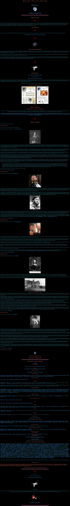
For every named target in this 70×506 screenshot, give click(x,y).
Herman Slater (43, 447)
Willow (60, 410)
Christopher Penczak (36, 445)
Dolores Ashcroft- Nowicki (42, 215)
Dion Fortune (41, 216)
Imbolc (29, 395)
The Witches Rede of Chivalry (39, 376)
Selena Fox (23, 455)
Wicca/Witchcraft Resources (36, 389)
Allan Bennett (15, 314)
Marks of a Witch (66, 389)
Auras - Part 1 (57, 391)
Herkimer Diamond (3, 421)
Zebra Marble (11, 422)
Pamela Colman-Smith (61, 453)
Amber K (63, 443)
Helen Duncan (33, 447)
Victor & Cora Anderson (9, 457)
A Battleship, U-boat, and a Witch (22, 429)
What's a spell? (43, 389)
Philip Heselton (45, 454)
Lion (45, 406)
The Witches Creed (55, 375)
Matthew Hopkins (8, 452)
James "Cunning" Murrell (39, 448)
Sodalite (64, 421)
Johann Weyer (23, 449)
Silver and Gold (54, 421)
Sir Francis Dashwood (11, 169)
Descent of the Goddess (62, 375)
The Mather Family (37, 456)
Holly (68, 410)
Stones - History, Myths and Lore (35, 417)
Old (23, 453)
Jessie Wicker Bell (12, 449)
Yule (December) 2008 (36, 113)
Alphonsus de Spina (58, 443)
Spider (1, 407)
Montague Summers (31, 250)
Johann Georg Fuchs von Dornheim (46, 449)
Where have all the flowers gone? (40, 366)
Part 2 (61, 391)
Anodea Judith (7, 444)
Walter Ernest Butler (37, 457)
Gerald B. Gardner (3, 447)
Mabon (67, 395)
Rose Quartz (40, 421)
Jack (20, 448)
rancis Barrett (47, 446)
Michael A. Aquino (23, 452)
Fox (28, 406)
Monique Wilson (36, 452)
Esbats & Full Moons (16, 389)
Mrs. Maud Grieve (65, 452)
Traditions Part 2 (2, 385)
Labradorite (8, 421)
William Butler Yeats (44, 457)
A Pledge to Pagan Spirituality (48, 376)
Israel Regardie (51, 216)
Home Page (35, 363)
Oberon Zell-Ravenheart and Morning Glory (12, 453)
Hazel (2, 411)
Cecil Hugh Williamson (17, 221)
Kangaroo (42, 406)
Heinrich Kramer (53, 447)
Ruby (43, 421)
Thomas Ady (62, 456)
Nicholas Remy (55, 452)
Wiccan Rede (4, 375)
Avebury (30, 414)
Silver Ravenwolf (37, 455)
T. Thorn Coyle (67, 456)
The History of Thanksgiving (50, 391)
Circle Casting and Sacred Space (51, 389)
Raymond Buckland (56, 454)
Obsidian (24, 421)
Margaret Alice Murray (41, 250)
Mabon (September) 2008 (21, 113)
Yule (21, 395)
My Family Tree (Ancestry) (41, 34)
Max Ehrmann (11, 392)
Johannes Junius (27, 449)
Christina (44, 445)
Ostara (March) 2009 (51, 113)
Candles (4, 379)
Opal (27, 421)
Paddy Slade (56, 453)
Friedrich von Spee (41, 446)
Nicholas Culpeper (49, 452)
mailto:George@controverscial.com (35, 502)
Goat (36, 406)
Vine (4, 411)
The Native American (25, 391)
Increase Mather (51, 456)
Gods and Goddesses (3, 389)
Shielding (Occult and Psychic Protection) (39, 391)
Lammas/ (56, 395)
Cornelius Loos (51, 445)
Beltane (43, 395)
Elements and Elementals (24, 379)
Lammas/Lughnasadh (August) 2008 (11, 113)
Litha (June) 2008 (3, 113)
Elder (10, 411)
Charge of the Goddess (9, 375)
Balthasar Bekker (45, 444)
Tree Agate (6, 422)
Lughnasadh (59, 395)
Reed (8, 411)
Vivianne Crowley (23, 457)
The (1, 375)
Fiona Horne (24, 446)
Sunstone (67, 421)
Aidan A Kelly (2, 443)
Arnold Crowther (25, 444)
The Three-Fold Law (23, 375)
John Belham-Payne (66, 449)
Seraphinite (49, 421)
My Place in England (34, 34)
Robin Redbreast (63, 406)
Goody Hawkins (41, 429)
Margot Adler (12, 451)
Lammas (17, 399)
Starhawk (18, 456)
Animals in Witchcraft (3, 406)
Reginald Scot (62, 454)
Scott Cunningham (18, 455)
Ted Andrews (32, 456)
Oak (66, 410)
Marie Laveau (46, 451)
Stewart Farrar (23, 456)
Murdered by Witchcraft (3, 429)
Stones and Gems (17, 379)
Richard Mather (46, 456)
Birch (51, 410)
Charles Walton (30, 445)
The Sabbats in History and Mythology (6, 395)
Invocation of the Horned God (18, 376)
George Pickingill (31, 453)
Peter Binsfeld (40, 454)
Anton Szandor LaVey (19, 444)
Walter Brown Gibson (30, 457)
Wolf (16, 407)
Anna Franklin (2, 444)
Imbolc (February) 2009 (44, 113)
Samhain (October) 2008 (29, 113)
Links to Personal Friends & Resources (25, 389)
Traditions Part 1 (2, 382)
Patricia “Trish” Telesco (13, 454)
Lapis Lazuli (13, 421)
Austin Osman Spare (39, 444)
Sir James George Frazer (51, 455)
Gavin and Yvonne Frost (53, 446)
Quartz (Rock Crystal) (34, 421)
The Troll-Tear (30, 429)
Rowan (53, 410)
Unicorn (10, 407)
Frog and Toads (32, 406)
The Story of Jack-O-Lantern (55, 429)
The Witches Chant (49, 375)
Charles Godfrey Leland (23, 445)
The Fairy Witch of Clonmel (12, 429)
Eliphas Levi (6, 446)
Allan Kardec (49, 443)
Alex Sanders (19, 443)
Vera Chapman (3, 457)
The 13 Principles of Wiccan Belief (29, 376)
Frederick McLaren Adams (31, 446)
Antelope (21, 406)
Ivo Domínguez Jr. (15, 173)
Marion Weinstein (62, 451)
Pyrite (29, 421)
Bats (24, 406)
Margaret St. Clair (32, 451)
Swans (7, 407)
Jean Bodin (7, 449)
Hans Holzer (28, 447)
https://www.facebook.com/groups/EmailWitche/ (35, 78)
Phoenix (50, 406)
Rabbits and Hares (54, 406)
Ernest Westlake (19, 446)
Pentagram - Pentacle (60, 389)
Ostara (36, 395)
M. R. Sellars (60, 452)
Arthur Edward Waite (32, 444)
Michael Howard (16, 451)
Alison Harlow (31, 443)
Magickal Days (11, 379)
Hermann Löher (38, 447)
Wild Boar (13, 407)
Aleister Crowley (53, 250)
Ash (55, 410)
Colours (7, 379)
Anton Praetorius (12, 444)
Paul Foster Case (20, 454)
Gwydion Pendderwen (22, 447)
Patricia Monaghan (6, 454)
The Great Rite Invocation (10, 376)
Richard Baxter (16, 255)
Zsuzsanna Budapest (51, 457)
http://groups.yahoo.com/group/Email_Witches (35, 477)
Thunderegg (2, 422)
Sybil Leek (27, 456)
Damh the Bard (57, 445)
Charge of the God (16, 375)
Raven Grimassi (50, 454)
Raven (59, 406)
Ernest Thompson (12, 446)
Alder (58, 410)
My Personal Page (27, 34)
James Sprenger (53, 448)
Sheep (67, 406)
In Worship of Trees (3, 410)
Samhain (13, 395)
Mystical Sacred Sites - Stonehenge (5, 414)
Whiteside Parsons (23, 448)
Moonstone (20, 421)
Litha (49, 395)
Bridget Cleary (60, 444)
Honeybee (38, 406)
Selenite (46, 421)
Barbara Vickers (55, 444)
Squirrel (4, 407)
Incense (1, 379)
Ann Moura (66, 443)
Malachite (16, 421)
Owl (47, 406)
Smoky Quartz (60, 421)
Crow (26, 406)
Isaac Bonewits (5, 448)
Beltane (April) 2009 (58, 113)
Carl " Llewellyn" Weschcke (8, 445)
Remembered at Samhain (35, 439)
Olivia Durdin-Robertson (38, 453)
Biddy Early (50, 444)
